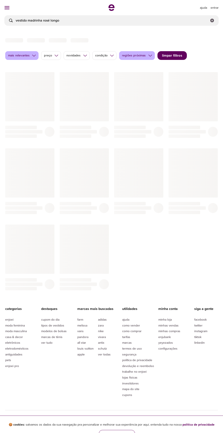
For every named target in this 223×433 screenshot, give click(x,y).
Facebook (200, 319)
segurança (129, 354)
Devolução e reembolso (138, 366)
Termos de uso (132, 348)
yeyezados (165, 342)
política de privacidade (198, 424)
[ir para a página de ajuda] (203, 7)
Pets (8, 360)
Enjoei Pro (12, 366)
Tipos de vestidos (52, 325)
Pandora (82, 337)
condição (104, 55)
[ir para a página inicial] (111, 9)
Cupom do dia (50, 319)
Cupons (127, 395)
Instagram (200, 331)
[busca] (111, 20)
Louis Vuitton (85, 348)
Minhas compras (169, 331)
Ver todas (104, 354)
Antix (101, 342)
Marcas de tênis (52, 337)
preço (51, 55)
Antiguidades (13, 354)
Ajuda (125, 319)
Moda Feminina (15, 325)
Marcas (127, 342)
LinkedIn (199, 342)
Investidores (130, 383)
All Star (81, 342)
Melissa (82, 325)
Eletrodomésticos (17, 348)
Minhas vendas (168, 325)
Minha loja (165, 319)
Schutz (102, 348)
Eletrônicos (12, 342)
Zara (101, 325)
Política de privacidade (137, 360)
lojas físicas (129, 377)
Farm (80, 319)
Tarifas (126, 337)
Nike (101, 331)
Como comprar (132, 331)
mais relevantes (22, 55)
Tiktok (197, 337)
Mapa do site (130, 389)
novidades (76, 55)
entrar (215, 7)
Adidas (102, 319)
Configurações (167, 348)
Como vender (131, 325)
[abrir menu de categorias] (7, 7)
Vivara (102, 337)
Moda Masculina (16, 331)
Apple (81, 354)
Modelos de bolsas (54, 331)
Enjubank (164, 337)
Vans (80, 331)
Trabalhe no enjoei (134, 371)
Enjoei (9, 319)
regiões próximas (137, 55)
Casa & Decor (14, 337)
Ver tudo (46, 342)
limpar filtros (172, 55)
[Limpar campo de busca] (212, 20)
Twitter (198, 325)
